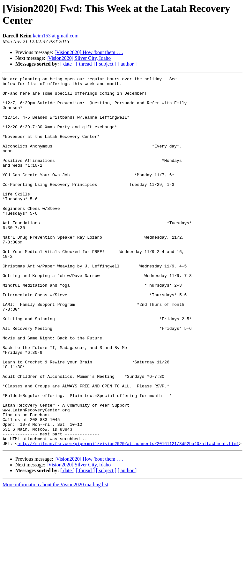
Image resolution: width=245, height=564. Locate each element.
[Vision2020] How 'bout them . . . (89, 52)
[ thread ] (85, 64)
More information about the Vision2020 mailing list (55, 558)
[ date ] (67, 64)
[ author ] (127, 64)
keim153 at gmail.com (56, 35)
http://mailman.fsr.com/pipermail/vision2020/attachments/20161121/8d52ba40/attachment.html (128, 517)
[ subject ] (106, 64)
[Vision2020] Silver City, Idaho (79, 58)
